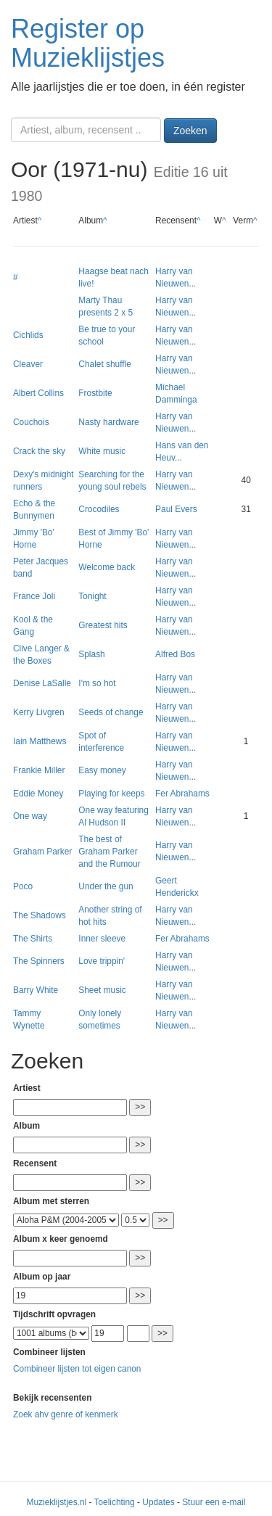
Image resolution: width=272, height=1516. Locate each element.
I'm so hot (96, 683)
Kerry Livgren (39, 712)
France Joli (34, 596)
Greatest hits (102, 625)
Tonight (92, 596)
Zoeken (190, 130)
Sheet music (101, 990)
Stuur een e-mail (213, 1502)
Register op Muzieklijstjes (88, 43)
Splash (91, 654)
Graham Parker (42, 851)
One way (30, 816)
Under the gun (105, 886)
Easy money (101, 770)
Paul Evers (176, 509)
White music (101, 451)
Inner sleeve (101, 939)
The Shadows (39, 915)
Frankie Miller (39, 770)
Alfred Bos (175, 654)
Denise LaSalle (42, 683)
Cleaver (28, 364)
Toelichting (114, 1502)
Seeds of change (110, 712)
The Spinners (39, 961)
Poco (23, 886)
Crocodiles (98, 509)
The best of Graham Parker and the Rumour (109, 851)
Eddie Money (38, 793)
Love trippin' (101, 961)
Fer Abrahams (182, 793)
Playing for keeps (111, 793)
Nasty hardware (108, 422)
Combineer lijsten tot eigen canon (77, 1369)
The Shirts (32, 939)
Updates (158, 1502)
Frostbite (95, 393)
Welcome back (106, 567)
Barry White (35, 990)
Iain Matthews (39, 741)
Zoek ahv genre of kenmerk (65, 1414)
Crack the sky (39, 451)
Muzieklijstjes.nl (57, 1502)
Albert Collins (38, 393)
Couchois (31, 422)
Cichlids (28, 335)
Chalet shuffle (104, 364)
